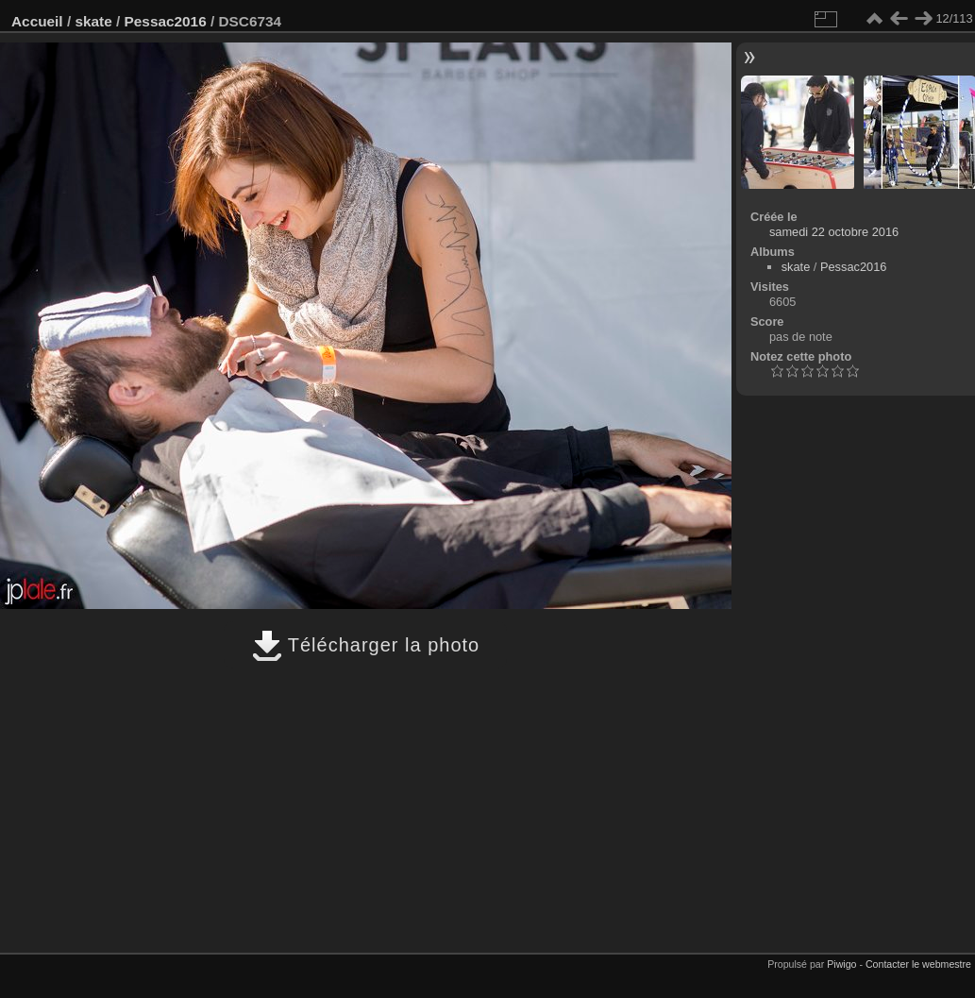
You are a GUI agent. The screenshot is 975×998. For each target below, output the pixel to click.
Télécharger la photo (366, 644)
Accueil (37, 21)
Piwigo (841, 964)
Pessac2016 (166, 21)
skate (93, 21)
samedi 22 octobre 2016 (834, 232)
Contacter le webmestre (918, 964)
